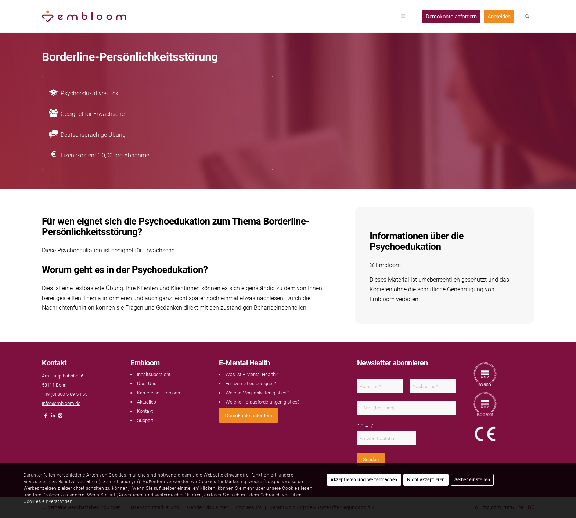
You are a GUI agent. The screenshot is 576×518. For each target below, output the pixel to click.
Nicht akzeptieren (426, 479)
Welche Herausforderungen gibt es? (263, 402)
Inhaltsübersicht (153, 374)
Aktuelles (146, 402)
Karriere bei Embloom (159, 392)
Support (145, 420)
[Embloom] (84, 16)
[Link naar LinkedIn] (53, 417)
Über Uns (146, 383)
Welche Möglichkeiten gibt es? (257, 392)
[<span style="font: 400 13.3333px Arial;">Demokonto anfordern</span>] (248, 415)
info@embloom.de (61, 403)
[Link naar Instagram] (60, 417)
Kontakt (145, 411)
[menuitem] (405, 16)
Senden (371, 459)
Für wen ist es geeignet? (251, 383)
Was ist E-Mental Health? (252, 374)
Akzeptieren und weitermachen (364, 479)
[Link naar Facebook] (45, 417)
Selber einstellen (472, 479)
